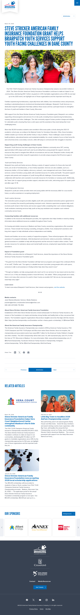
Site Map (48, 609)
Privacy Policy (33, 609)
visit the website (59, 287)
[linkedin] (53, 600)
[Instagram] (40, 600)
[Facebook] (27, 600)
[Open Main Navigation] (77, 3)
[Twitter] (33, 600)
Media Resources (44, 581)
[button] (15, 352)
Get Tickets (39, 587)
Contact (32, 581)
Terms (41, 609)
